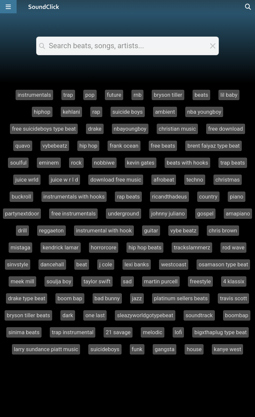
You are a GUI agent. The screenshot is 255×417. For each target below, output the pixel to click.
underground (123, 213)
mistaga (21, 247)
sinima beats (24, 332)
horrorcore (104, 247)
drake (95, 129)
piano (236, 197)
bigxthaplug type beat (220, 332)
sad (127, 281)
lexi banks (137, 264)
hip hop (88, 146)
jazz (137, 298)
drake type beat (26, 298)
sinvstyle (17, 264)
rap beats (128, 197)
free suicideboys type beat (44, 129)
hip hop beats (144, 247)
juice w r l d (64, 180)
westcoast (173, 264)
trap (68, 95)
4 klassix (233, 281)
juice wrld (27, 180)
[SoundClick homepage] (43, 6)
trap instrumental (72, 332)
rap (96, 112)
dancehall (52, 264)
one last (95, 315)
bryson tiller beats (28, 315)
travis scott (233, 298)
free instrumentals (73, 213)
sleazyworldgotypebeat (145, 315)
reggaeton (51, 230)
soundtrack (199, 315)
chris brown (223, 230)
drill (22, 230)
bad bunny (107, 298)
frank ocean (124, 146)
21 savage (118, 332)
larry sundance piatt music (46, 349)
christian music (177, 129)
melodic (152, 332)
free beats (163, 146)
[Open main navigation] (8, 6)
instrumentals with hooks (74, 197)
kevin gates (140, 163)
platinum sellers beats (181, 298)
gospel (205, 213)
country (208, 197)
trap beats (232, 163)
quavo (22, 146)
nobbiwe (104, 163)
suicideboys (104, 349)
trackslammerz (192, 247)
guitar (151, 230)
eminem (49, 163)
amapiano (238, 213)
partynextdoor (22, 213)
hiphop (42, 112)
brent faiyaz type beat (213, 146)
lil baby (228, 95)
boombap (236, 315)
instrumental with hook (104, 230)
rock (76, 163)
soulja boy (58, 281)
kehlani (71, 112)
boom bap (69, 298)
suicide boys (128, 112)
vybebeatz (54, 146)
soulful (18, 163)
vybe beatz (183, 230)
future (114, 95)
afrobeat (163, 180)
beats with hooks (187, 163)
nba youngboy (204, 112)
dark (67, 315)
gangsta (165, 349)
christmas (227, 180)
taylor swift (96, 281)
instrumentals (34, 95)
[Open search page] (248, 6)
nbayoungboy (130, 129)
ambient (165, 112)
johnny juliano (168, 213)
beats (201, 95)
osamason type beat (223, 264)
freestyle (200, 281)
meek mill (22, 281)
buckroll (21, 197)
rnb (137, 95)
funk (137, 349)
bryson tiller (168, 95)
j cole (105, 264)
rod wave (233, 247)
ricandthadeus (169, 197)
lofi (178, 332)
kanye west (227, 349)
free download (225, 129)
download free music (115, 180)
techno (194, 180)
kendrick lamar (60, 247)
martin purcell (161, 281)
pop (90, 95)
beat (81, 264)
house (194, 349)
